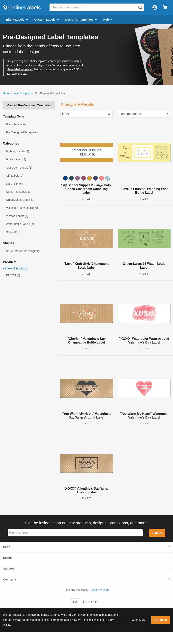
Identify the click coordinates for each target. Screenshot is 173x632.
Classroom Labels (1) (19, 167)
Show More (13, 232)
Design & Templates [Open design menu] (81, 19)
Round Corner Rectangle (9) (23, 251)
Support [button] (8, 568)
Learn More (139, 619)
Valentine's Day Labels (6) (22, 207)
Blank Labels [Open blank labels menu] (17, 19)
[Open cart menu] (165, 7)
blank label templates (20, 69)
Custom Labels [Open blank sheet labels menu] (46, 19)
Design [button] (8, 557)
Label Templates (23, 93)
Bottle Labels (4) (16, 159)
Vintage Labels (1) (17, 216)
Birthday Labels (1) (17, 151)
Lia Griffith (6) (14, 183)
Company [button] (9, 579)
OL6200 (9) (13, 275)
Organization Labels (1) (20, 199)
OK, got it (160, 619)
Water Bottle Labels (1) (20, 224)
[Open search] (140, 7)
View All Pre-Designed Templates (29, 105)
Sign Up (157, 532)
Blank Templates (16, 124)
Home (6, 93)
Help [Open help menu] (108, 19)
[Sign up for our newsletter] (75, 533)
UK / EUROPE (90, 602)
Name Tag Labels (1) (19, 191)
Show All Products (15, 268)
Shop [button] (6, 547)
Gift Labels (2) (14, 175)
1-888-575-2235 (100, 589)
